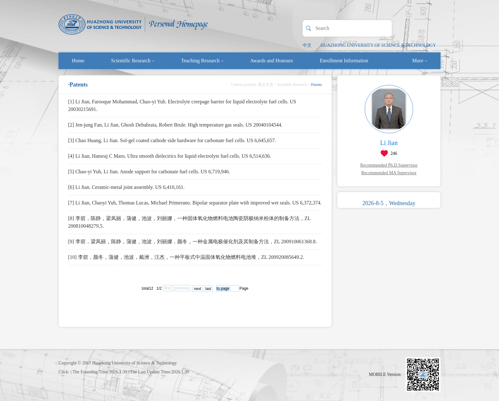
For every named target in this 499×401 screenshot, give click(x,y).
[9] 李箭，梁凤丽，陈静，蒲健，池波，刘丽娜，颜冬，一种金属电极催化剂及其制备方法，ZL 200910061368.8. (192, 241)
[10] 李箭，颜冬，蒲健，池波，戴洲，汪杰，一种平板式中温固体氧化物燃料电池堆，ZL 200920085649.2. (186, 257)
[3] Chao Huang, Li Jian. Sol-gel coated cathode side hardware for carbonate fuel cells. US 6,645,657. (172, 140)
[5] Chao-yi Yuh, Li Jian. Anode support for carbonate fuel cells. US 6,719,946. (149, 171)
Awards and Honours (271, 60)
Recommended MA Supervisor (388, 172)
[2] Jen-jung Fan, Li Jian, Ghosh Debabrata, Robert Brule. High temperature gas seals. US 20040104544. (175, 125)
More (419, 60)
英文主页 (265, 84)
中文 (307, 45)
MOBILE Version (385, 374)
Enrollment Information (344, 60)
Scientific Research (132, 60)
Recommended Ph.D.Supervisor (389, 165)
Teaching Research (202, 60)
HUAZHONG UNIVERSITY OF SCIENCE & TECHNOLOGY (378, 45)
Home (78, 60)
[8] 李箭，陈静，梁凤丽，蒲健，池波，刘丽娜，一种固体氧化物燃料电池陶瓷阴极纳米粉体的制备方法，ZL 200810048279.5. (189, 222)
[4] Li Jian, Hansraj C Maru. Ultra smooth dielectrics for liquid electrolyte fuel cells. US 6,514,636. (169, 156)
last (208, 289)
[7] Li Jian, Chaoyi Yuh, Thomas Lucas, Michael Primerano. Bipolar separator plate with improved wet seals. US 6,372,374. (195, 202)
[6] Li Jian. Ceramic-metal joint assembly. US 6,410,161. (126, 187)
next (197, 289)
